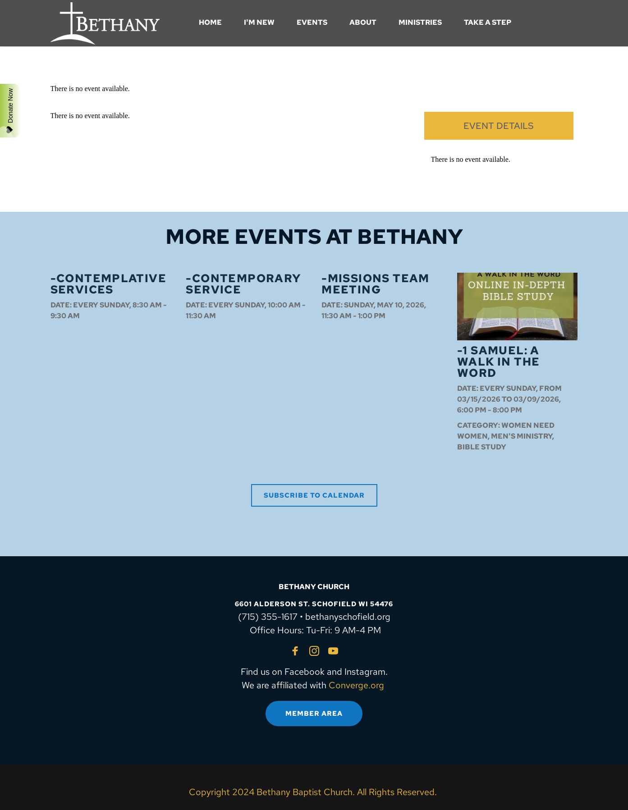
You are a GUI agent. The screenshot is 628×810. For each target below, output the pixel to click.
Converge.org (356, 685)
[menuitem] (210, 22)
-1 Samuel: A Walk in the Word (498, 361)
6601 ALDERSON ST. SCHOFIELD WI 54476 (314, 604)
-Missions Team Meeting (375, 284)
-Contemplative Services (108, 284)
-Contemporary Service (243, 284)
